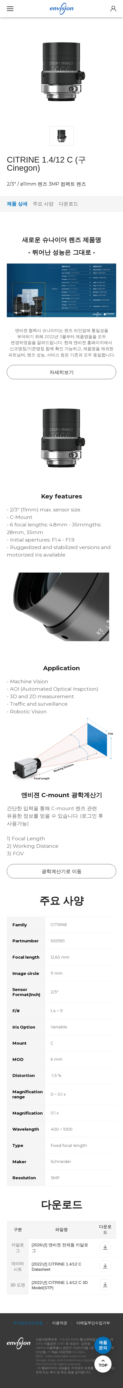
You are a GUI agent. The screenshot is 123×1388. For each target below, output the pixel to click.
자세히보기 (62, 372)
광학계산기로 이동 (62, 871)
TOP (103, 1365)
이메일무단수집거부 (93, 1323)
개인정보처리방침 (28, 1323)
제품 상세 (17, 204)
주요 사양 (43, 204)
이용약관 (59, 1323)
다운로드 (68, 204)
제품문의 (103, 1345)
